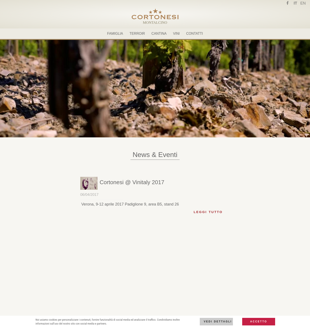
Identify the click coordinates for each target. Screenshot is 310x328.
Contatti (194, 33)
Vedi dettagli (218, 321)
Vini (176, 33)
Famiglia (115, 33)
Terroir (137, 33)
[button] (132, 182)
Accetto (258, 321)
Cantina (158, 33)
